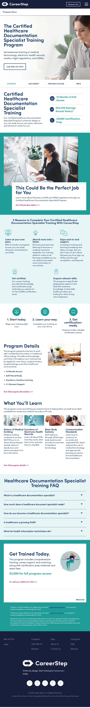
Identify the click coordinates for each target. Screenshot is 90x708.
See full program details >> (16, 465)
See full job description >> (28, 205)
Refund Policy (47, 697)
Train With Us (37, 644)
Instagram (45, 684)
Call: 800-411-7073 (14, 66)
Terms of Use (27, 697)
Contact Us (56, 649)
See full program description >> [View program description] (18, 391)
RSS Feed (61, 685)
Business (35, 649)
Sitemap (74, 649)
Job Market (34, 83)
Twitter (37, 684)
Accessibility (37, 697)
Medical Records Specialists (59, 608)
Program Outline (56, 83)
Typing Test (75, 640)
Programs (35, 640)
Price (78, 83)
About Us (55, 644)
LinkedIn (53, 684)
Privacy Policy (16, 697)
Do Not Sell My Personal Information (66, 697)
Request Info (73, 4)
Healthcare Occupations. (59, 613)
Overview (11, 83)
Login (6, 645)
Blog (53, 640)
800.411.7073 (9, 640)
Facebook (29, 684)
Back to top (79, 599)
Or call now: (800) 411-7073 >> (23, 582)
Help (73, 644)
